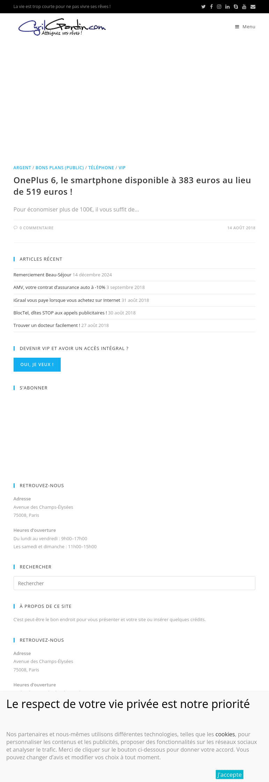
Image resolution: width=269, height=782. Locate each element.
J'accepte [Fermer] (229, 774)
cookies (225, 734)
